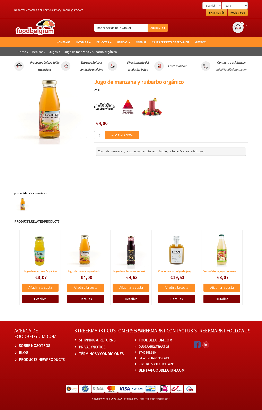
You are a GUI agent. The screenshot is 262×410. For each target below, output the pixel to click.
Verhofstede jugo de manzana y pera (226, 271)
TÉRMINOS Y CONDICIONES (101, 353)
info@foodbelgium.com (68, 10)
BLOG (23, 352)
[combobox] (131, 28)
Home (21, 52)
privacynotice (92, 347)
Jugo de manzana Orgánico (40, 271)
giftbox (200, 42)
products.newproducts (42, 359)
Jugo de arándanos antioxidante (132, 271)
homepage (63, 42)
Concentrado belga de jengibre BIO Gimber (184, 271)
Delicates (104, 42)
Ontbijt (141, 42)
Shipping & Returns (97, 340)
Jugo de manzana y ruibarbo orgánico (90, 271)
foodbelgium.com (155, 340)
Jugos (53, 52)
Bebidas (123, 42)
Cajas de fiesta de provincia (170, 42)
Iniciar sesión (217, 12)
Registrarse (237, 12)
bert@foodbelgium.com (161, 370)
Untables (83, 42)
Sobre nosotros (34, 345)
